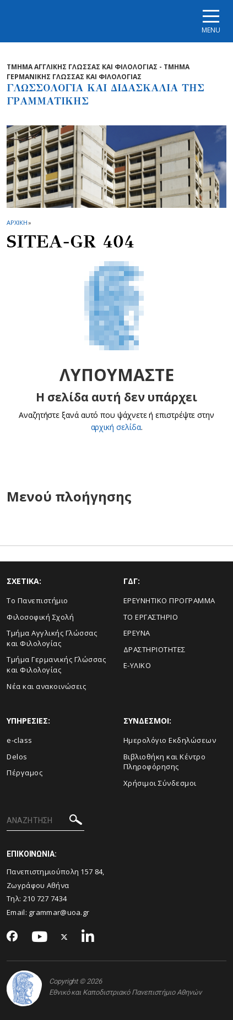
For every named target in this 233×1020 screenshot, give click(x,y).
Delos (17, 757)
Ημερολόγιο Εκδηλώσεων (169, 740)
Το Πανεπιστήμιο (37, 600)
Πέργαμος (24, 773)
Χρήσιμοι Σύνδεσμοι (160, 783)
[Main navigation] (211, 21)
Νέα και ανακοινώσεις (46, 686)
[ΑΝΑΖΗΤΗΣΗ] (45, 821)
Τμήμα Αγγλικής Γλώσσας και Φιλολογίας (52, 638)
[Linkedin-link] (88, 937)
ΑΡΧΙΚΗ (17, 222)
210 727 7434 (45, 898)
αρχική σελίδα (116, 427)
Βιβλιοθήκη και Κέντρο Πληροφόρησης (164, 762)
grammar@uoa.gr (59, 912)
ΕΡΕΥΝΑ (136, 633)
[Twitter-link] (64, 937)
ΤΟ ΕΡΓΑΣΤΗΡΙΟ (150, 617)
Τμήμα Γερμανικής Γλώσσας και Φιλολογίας (56, 664)
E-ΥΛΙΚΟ (137, 665)
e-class (19, 740)
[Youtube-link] (39, 937)
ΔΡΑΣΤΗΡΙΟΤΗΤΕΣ (154, 649)
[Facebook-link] (12, 937)
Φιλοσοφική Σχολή (40, 617)
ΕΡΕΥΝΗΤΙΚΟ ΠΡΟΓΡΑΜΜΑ (169, 600)
